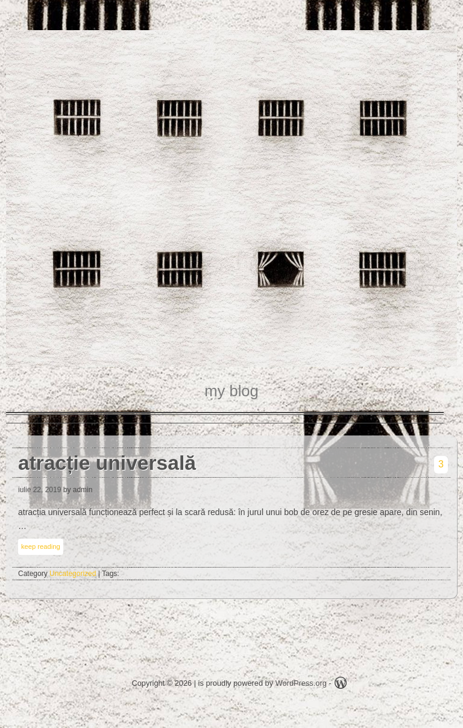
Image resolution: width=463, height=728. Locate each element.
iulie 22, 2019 (39, 490)
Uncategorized (72, 573)
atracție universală (107, 463)
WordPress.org (301, 683)
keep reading (40, 546)
